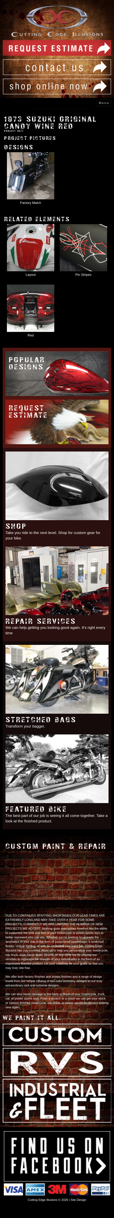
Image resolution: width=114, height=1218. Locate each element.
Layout (31, 275)
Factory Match (30, 203)
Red (31, 335)
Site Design (78, 1200)
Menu (104, 103)
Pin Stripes (83, 275)
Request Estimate (28, 411)
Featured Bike (36, 809)
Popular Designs (27, 363)
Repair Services (40, 621)
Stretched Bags (40, 720)
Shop (16, 526)
